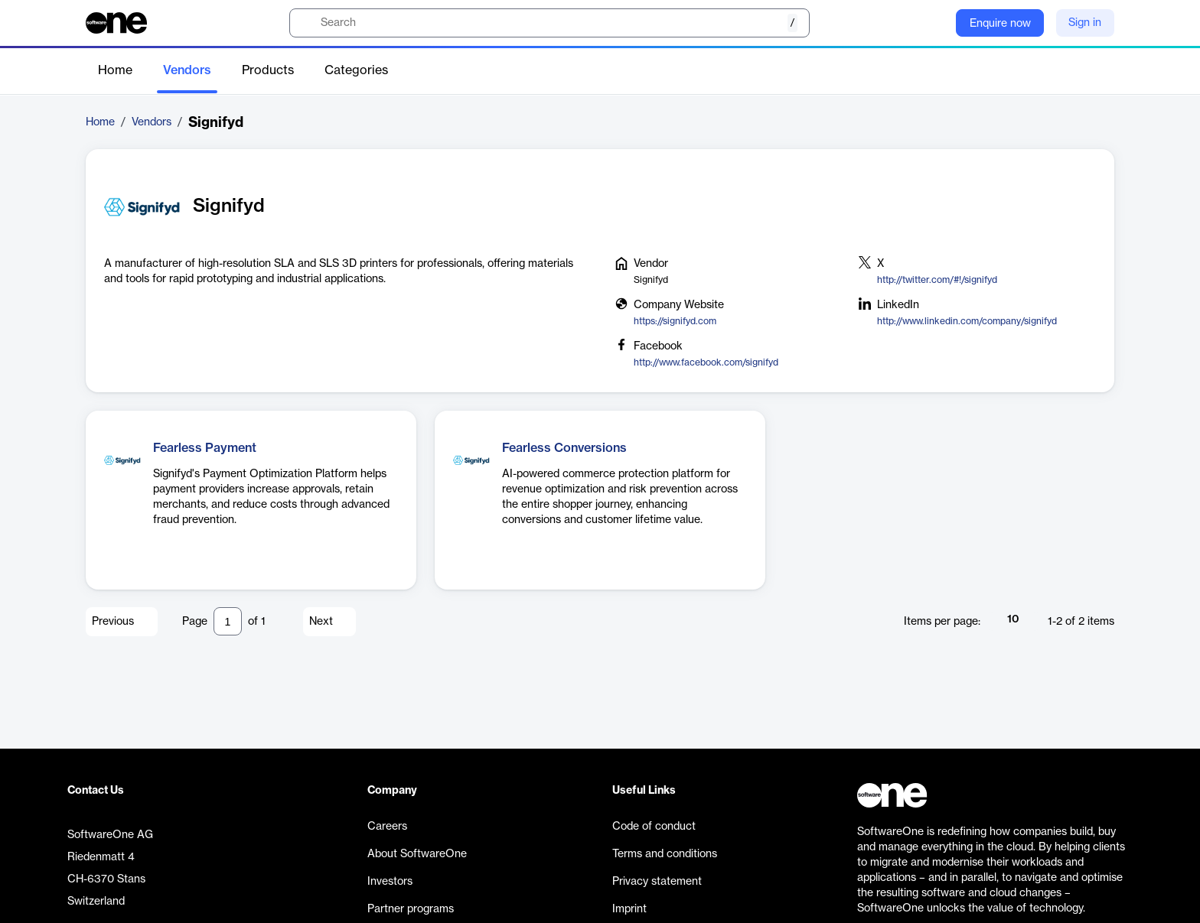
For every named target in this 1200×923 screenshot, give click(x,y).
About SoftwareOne (417, 854)
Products (268, 70)
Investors (389, 881)
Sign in (1084, 23)
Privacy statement (657, 881)
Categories (356, 70)
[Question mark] (934, 23)
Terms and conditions (664, 854)
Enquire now (1000, 23)
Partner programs (410, 909)
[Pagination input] (228, 621)
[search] (549, 22)
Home (115, 70)
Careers (387, 826)
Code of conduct (654, 826)
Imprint (629, 909)
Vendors (187, 70)
